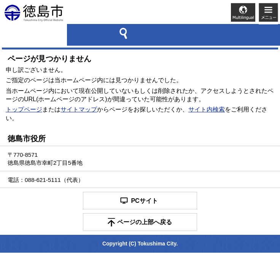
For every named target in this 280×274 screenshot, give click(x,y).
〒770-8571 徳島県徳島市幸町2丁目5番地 (45, 158)
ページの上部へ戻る (144, 222)
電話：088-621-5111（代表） (46, 180)
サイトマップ (78, 109)
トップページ (24, 109)
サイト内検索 (206, 109)
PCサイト (144, 201)
